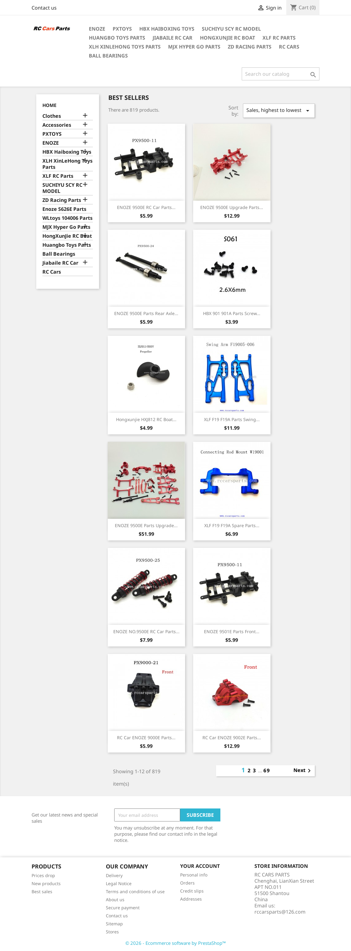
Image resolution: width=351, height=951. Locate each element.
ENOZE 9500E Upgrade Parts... (231, 207)
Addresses (191, 899)
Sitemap (114, 924)
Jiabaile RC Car (173, 37)
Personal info (193, 875)
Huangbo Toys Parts (117, 37)
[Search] (280, 73)
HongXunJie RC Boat (227, 37)
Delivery (114, 875)
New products (46, 883)
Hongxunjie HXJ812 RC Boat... (146, 419)
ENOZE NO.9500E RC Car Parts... (146, 631)
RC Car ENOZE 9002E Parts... (231, 737)
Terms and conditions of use (135, 891)
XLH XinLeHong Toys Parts (125, 46)
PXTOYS (122, 28)
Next (303, 770)
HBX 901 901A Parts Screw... (231, 313)
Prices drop (43, 875)
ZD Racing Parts (249, 46)
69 (266, 770)
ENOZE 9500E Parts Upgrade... (146, 525)
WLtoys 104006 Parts (67, 218)
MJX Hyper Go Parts (194, 46)
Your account (200, 866)
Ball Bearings (108, 55)
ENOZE (97, 28)
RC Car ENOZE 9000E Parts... (146, 737)
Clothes (51, 116)
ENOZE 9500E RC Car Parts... (146, 207)
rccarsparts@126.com (280, 911)
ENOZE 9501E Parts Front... (231, 631)
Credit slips (192, 891)
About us (115, 899)
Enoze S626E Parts (64, 209)
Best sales (42, 891)
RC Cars (289, 46)
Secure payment (123, 907)
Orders (187, 883)
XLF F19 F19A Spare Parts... (231, 525)
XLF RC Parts (279, 37)
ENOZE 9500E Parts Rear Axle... (146, 313)
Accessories (56, 125)
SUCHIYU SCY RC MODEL (231, 28)
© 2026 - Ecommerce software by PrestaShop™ (175, 943)
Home (49, 105)
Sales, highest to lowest (278, 110)
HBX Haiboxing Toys (166, 28)
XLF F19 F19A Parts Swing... (232, 419)
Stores (112, 932)
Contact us (44, 7)
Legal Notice (119, 883)
